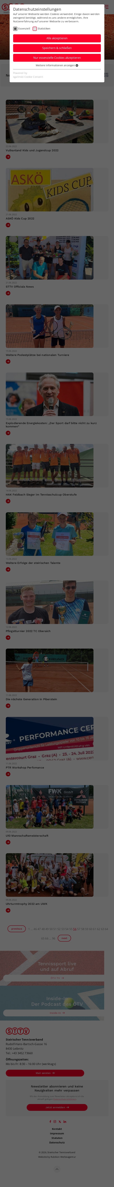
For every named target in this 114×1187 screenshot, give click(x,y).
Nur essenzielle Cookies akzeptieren (57, 58)
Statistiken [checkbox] (44, 28)
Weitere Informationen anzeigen (57, 65)
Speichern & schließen (57, 48)
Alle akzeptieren (57, 38)
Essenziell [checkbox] (24, 28)
